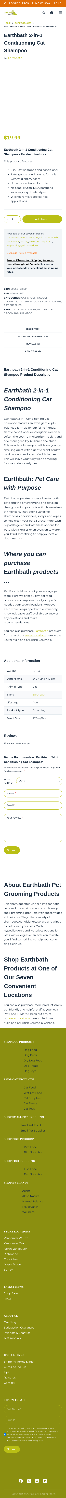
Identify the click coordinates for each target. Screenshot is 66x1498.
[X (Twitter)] (29, 1481)
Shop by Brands (16, 1182)
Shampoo (25, 313)
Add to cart (42, 219)
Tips (6, 1372)
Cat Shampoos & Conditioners (40, 301)
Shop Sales (11, 1293)
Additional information (33, 336)
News (7, 1298)
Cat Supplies (12, 305)
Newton (34, 241)
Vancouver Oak (29, 237)
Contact (9, 1382)
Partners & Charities (17, 1332)
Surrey (24, 241)
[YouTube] (45, 1481)
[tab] (33, 329)
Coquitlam (46, 241)
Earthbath (15, 58)
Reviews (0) (33, 344)
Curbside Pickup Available (22, 252)
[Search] (44, 12)
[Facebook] (21, 1481)
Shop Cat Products (19, 1079)
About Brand (33, 351)
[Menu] (60, 12)
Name (11, 793)
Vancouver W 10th (16, 1238)
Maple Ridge (12, 1264)
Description (32, 329)
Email (10, 805)
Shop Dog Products (19, 1041)
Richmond (13, 237)
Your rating (8, 781)
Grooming (11, 313)
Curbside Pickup (15, 1367)
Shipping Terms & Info (19, 1361)
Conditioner (27, 309)
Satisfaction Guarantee (19, 1327)
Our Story (10, 1322)
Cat (14, 309)
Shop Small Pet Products (24, 1117)
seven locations (35, 635)
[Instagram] (37, 1481)
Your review (14, 818)
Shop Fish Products (19, 1161)
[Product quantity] (12, 219)
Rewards (10, 1377)
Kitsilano (44, 237)
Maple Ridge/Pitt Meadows (22, 245)
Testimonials (12, 1338)
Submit (12, 850)
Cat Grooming (31, 297)
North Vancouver (15, 1248)
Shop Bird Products (19, 1139)
